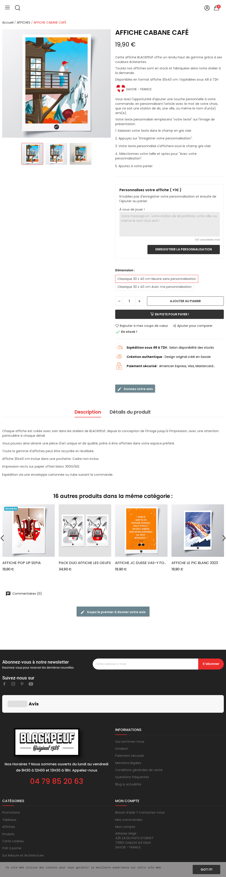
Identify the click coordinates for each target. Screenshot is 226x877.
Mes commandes (128, 798)
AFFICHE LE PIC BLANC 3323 (194, 563)
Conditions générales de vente (139, 748)
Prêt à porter (12, 826)
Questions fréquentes (132, 755)
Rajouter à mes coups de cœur (141, 326)
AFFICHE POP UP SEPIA (21, 563)
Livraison (121, 726)
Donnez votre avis (135, 389)
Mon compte (125, 805)
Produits (8, 812)
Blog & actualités (128, 762)
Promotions (11, 790)
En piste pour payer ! (169, 314)
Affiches (8, 805)
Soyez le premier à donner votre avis (113, 612)
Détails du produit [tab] (130, 412)
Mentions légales (128, 741)
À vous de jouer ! (132, 209)
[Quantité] (129, 301)
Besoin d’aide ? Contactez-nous (140, 790)
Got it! (206, 869)
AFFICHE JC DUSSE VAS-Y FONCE (141, 563)
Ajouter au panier (185, 301)
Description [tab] (88, 412)
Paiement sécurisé (129, 733)
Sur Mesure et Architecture (23, 833)
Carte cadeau (13, 819)
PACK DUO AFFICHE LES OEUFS (85, 563)
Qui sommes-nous (129, 719)
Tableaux (9, 798)
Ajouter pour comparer (193, 326)
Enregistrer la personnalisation (183, 249)
